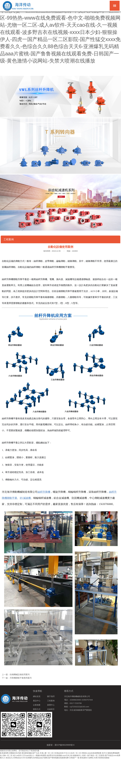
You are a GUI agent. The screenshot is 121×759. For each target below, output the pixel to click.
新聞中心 (51, 705)
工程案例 (51, 701)
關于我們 (51, 696)
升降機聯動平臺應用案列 (21, 678)
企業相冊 (36, 705)
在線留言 (51, 709)
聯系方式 (36, 709)
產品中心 (36, 701)
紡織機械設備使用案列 (20, 674)
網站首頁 (36, 696)
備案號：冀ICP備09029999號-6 (60, 745)
